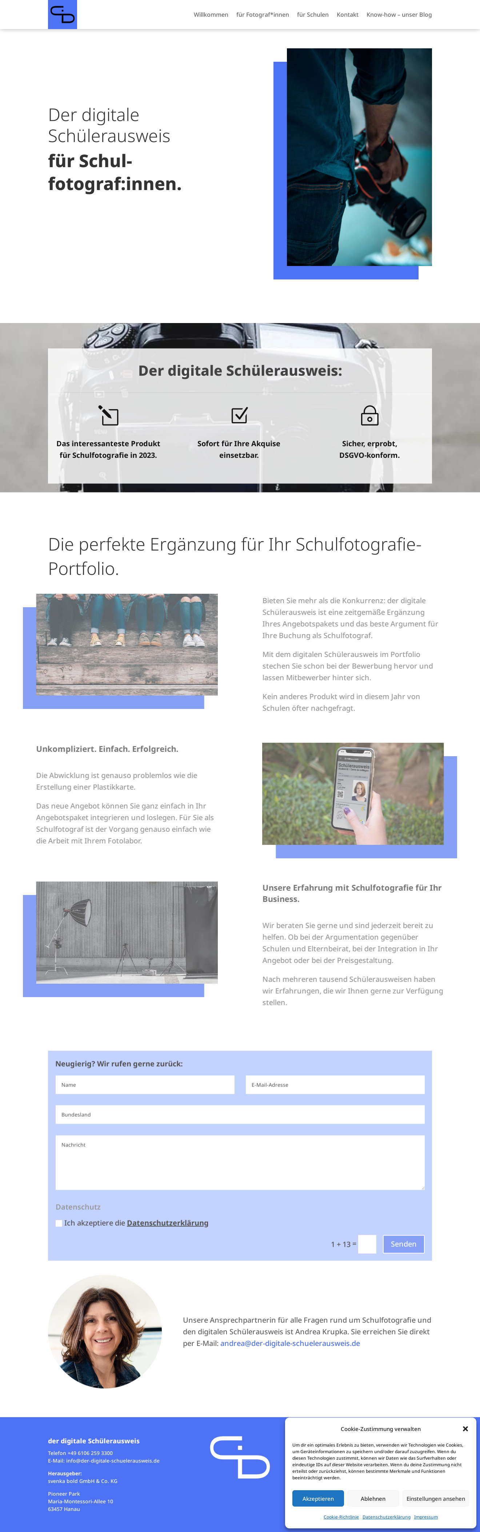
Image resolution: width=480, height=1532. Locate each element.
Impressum (426, 1517)
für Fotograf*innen (262, 15)
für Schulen (313, 15)
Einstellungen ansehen (436, 1498)
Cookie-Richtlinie (341, 1517)
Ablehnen (373, 1498)
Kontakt (348, 15)
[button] (465, 1428)
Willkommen (211, 15)
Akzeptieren (318, 1498)
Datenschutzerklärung (387, 1517)
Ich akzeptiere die (132, 1244)
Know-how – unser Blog (399, 15)
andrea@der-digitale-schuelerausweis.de (290, 1343)
